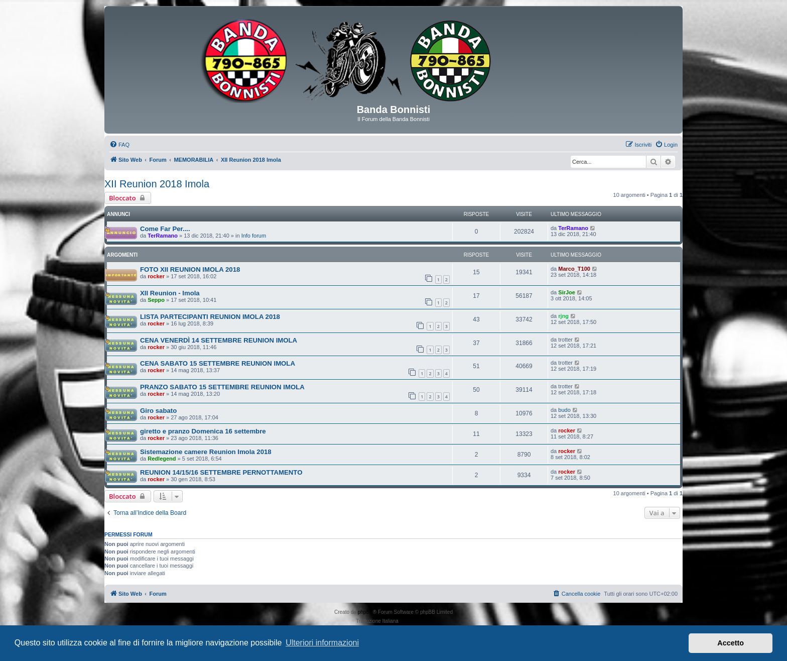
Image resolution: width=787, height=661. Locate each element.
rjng (563, 316)
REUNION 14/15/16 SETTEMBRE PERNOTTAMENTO (221, 472)
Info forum (254, 236)
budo (564, 410)
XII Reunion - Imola (170, 293)
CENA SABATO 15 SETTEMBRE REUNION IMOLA (217, 363)
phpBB (365, 612)
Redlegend (162, 459)
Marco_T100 (574, 269)
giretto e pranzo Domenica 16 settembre (203, 431)
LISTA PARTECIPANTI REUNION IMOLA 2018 (210, 316)
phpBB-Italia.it (415, 621)
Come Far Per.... (165, 229)
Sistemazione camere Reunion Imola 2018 (206, 452)
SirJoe (566, 292)
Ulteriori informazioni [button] (322, 642)
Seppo (156, 300)
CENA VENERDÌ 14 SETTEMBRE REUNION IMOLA (218, 340)
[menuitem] (119, 145)
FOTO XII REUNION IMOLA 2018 (190, 269)
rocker (156, 276)
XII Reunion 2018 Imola (156, 183)
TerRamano (163, 236)
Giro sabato (158, 410)
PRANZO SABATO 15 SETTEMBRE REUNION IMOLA (222, 387)
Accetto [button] (730, 643)
